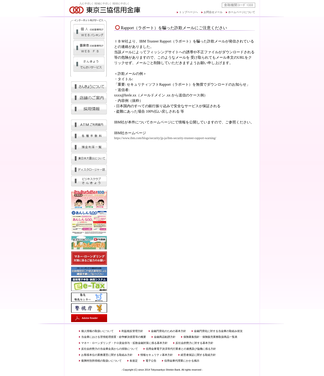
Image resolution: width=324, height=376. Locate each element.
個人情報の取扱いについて (97, 331)
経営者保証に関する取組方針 (198, 354)
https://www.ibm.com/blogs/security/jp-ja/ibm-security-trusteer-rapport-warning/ (165, 138)
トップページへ (188, 12)
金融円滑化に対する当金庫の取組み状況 (218, 331)
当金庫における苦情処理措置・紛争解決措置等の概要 (113, 336)
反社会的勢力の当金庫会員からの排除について (109, 348)
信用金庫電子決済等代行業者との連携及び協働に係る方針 (181, 348)
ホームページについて (241, 12)
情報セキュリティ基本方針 (156, 354)
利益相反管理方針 (132, 331)
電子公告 (151, 360)
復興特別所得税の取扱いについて (101, 360)
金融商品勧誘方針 (165, 336)
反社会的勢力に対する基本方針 (194, 343)
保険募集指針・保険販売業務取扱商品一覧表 (210, 336)
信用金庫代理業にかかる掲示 (181, 360)
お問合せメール (213, 12)
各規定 (134, 360)
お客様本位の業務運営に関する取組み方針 (107, 354)
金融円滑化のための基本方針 (168, 331)
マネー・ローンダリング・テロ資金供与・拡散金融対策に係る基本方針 (124, 343)
